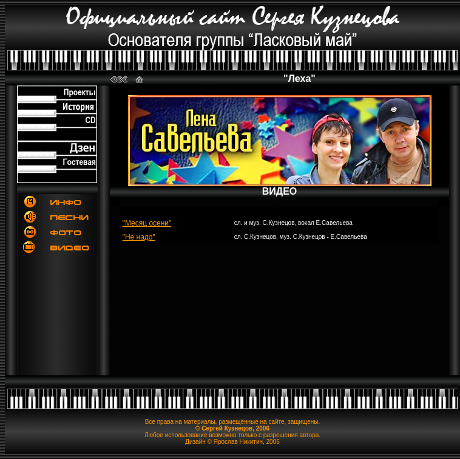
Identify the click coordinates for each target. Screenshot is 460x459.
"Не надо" (139, 237)
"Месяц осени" (147, 223)
